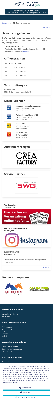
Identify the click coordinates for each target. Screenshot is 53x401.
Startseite (5, 23)
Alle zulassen (26, 388)
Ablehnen (26, 392)
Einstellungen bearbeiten (26, 397)
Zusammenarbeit (12, 252)
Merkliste (45, 28)
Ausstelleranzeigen (17, 147)
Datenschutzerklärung (10, 382)
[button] (50, 17)
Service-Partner (14, 174)
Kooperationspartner (16, 277)
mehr (46, 268)
